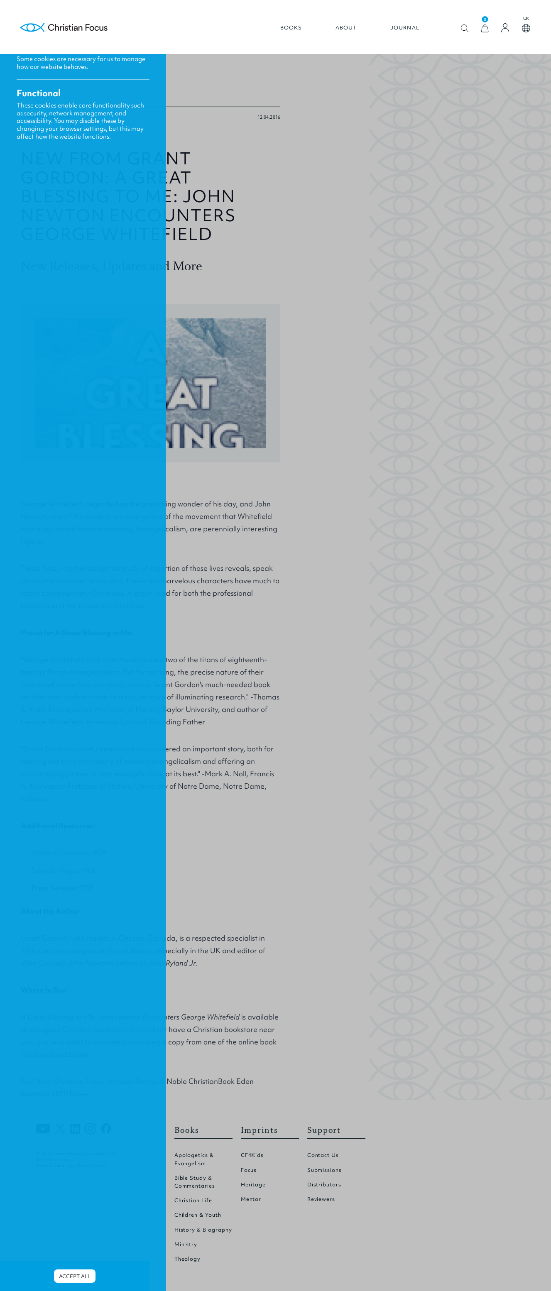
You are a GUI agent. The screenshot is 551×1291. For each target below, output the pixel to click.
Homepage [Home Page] (64, 28)
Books (291, 28)
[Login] (505, 27)
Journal (404, 28)
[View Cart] (485, 28)
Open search (465, 28)
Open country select (526, 28)
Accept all (75, 1276)
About (346, 28)
